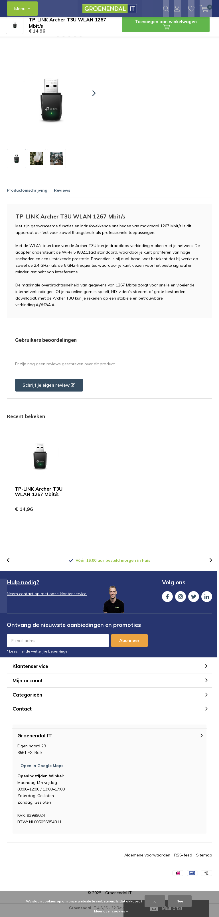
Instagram (180, 599)
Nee (180, 901)
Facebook (167, 599)
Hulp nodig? (23, 586)
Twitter (193, 599)
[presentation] (89, 97)
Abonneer (129, 644)
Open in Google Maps (42, 769)
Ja (155, 901)
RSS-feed (183, 859)
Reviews (62, 194)
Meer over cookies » (111, 911)
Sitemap (204, 859)
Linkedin (206, 599)
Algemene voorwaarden (147, 859)
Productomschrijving (27, 194)
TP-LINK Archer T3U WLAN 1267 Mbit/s (38, 495)
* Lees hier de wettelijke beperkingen (38, 655)
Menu (19, 8)
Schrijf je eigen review (49, 389)
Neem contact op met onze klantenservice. (47, 598)
